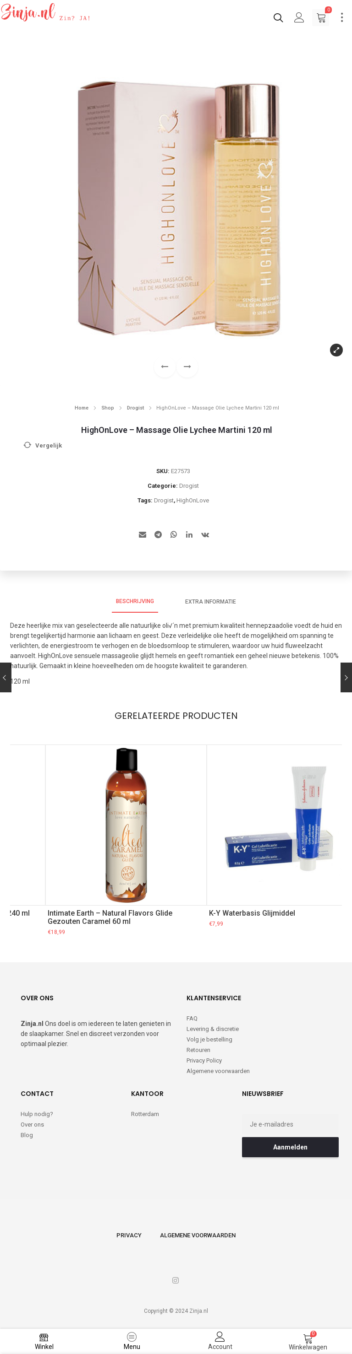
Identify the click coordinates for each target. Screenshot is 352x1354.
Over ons (32, 1124)
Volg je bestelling (209, 1039)
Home (81, 408)
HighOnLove (192, 500)
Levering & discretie (213, 1028)
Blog (27, 1135)
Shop (107, 408)
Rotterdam (145, 1114)
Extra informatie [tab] (210, 602)
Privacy (129, 1235)
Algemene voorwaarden (218, 1071)
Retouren (198, 1050)
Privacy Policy (204, 1060)
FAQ (192, 1018)
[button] (187, 367)
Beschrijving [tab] (135, 601)
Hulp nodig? (37, 1114)
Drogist (135, 408)
